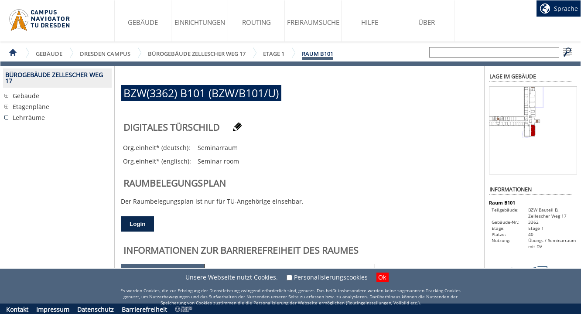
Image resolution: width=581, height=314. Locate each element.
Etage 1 (273, 53)
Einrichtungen (199, 22)
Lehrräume (29, 117)
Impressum (52, 309)
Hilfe (369, 22)
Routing (256, 22)
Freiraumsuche (313, 22)
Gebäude (143, 22)
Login (137, 224)
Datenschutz (95, 309)
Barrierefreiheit (144, 309)
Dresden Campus (105, 53)
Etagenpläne (31, 106)
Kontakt (17, 309)
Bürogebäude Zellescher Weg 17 (197, 53)
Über (426, 22)
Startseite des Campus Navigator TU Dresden (40, 20)
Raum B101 (317, 54)
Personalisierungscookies (331, 277)
